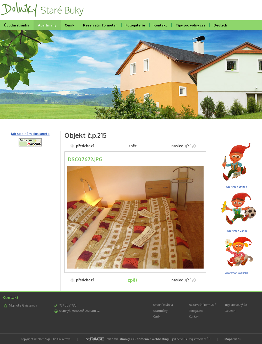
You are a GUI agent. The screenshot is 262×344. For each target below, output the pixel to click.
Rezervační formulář (100, 25)
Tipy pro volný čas (190, 25)
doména (143, 339)
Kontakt (160, 25)
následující (180, 146)
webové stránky (118, 339)
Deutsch (220, 25)
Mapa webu (233, 339)
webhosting (160, 339)
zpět (132, 146)
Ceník (69, 25)
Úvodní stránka (163, 305)
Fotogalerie (135, 25)
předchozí (85, 146)
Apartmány (47, 25)
